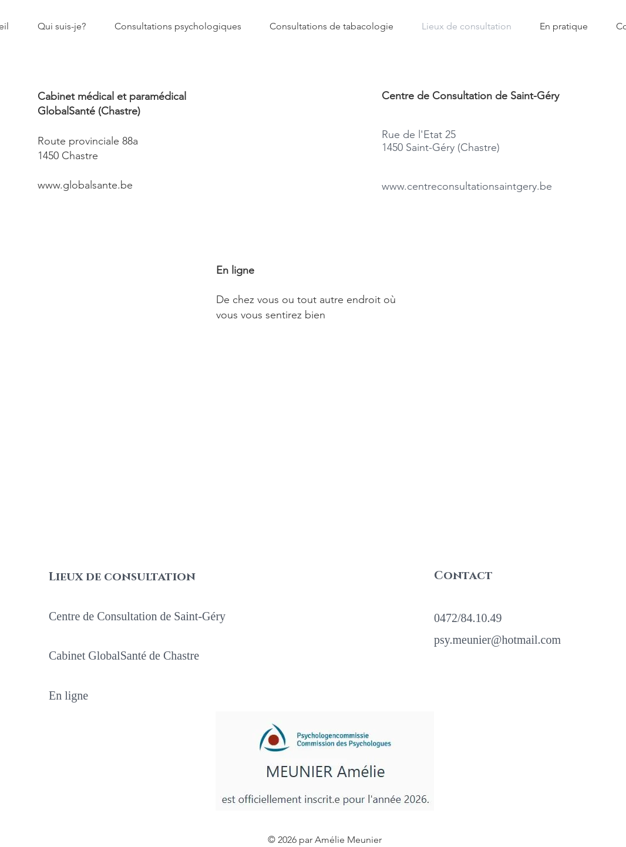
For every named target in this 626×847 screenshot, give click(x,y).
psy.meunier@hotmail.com (497, 639)
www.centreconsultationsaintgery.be (467, 186)
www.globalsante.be (85, 185)
